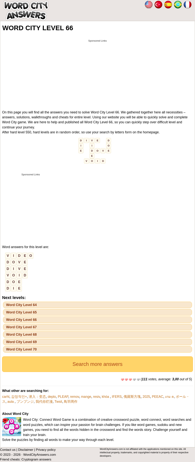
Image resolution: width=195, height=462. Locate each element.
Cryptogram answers (36, 459)
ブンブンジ (25, 401)
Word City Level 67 (21, 327)
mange (86, 397)
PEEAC (157, 397)
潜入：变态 (37, 397)
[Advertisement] (97, 70)
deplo (52, 397)
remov (74, 397)
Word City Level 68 (21, 334)
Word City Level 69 (21, 342)
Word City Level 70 (21, 349)
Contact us (7, 450)
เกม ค (169, 397)
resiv (96, 397)
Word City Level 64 (21, 305)
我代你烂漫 (44, 401)
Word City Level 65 (21, 312)
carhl (5, 397)
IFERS (117, 397)
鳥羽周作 (72, 401)
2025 (146, 397)
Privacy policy (46, 450)
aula (11, 401)
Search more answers (98, 364)
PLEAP (63, 397)
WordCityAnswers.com (39, 454)
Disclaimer (25, 450)
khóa (106, 397)
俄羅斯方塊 (132, 397)
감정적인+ (19, 397)
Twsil (58, 401)
